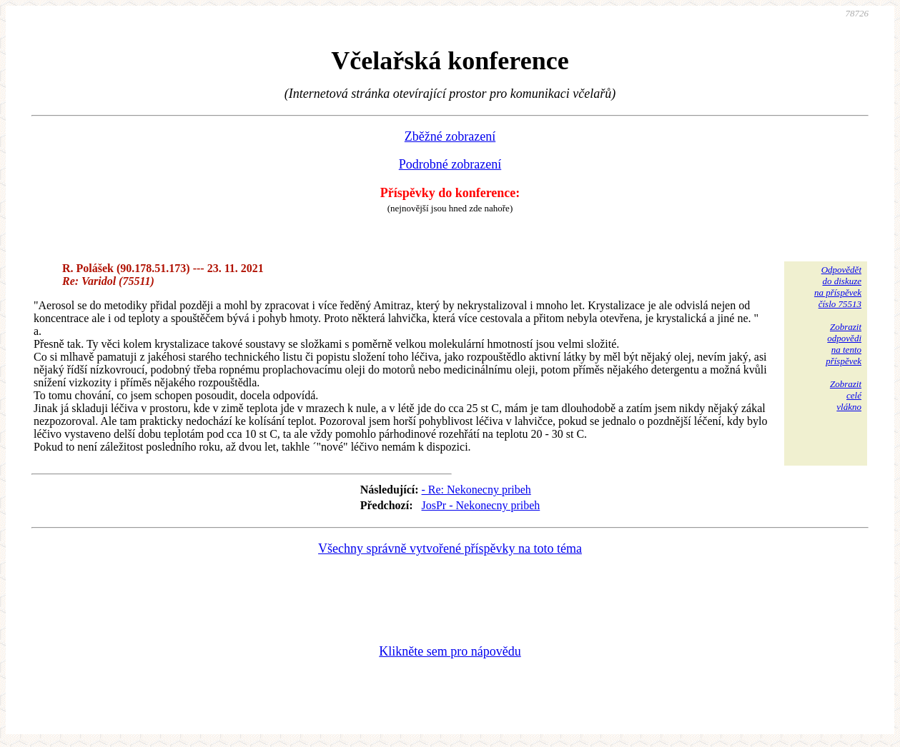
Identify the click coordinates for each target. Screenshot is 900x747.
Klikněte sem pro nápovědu (449, 651)
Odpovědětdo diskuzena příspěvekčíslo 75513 (837, 286)
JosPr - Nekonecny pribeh (481, 505)
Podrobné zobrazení (450, 164)
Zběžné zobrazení (450, 136)
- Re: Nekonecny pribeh (476, 489)
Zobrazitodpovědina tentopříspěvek (843, 343)
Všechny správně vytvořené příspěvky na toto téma (450, 548)
